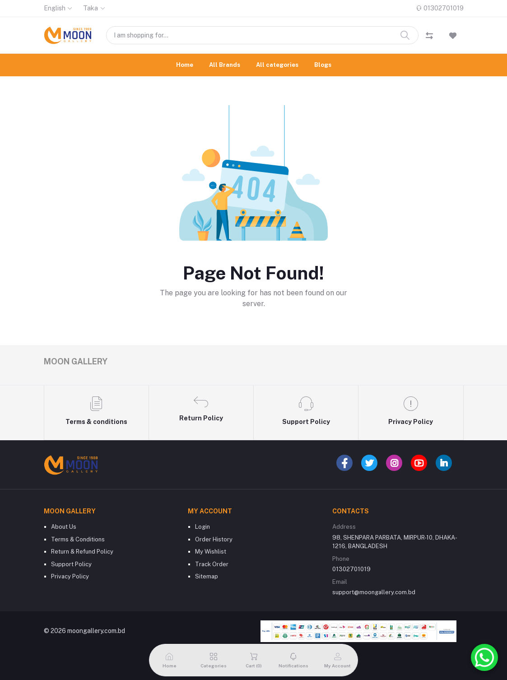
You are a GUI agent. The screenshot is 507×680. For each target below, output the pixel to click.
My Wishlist (210, 551)
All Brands (224, 64)
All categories (277, 64)
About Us (63, 526)
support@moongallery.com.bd (373, 592)
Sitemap (206, 576)
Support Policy (71, 564)
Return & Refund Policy (82, 551)
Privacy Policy (70, 576)
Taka (90, 8)
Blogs (322, 64)
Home (184, 64)
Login (202, 526)
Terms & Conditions (78, 539)
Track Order (211, 564)
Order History (214, 539)
